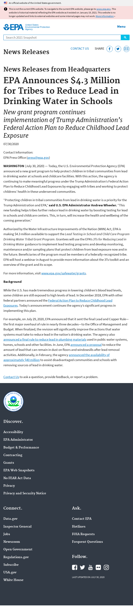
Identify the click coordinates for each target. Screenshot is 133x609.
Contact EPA (81, 519)
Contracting (12, 455)
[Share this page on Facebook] (110, 49)
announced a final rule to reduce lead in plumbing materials (44, 339)
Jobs (6, 534)
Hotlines (78, 527)
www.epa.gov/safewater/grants (63, 273)
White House (13, 580)
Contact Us (80, 48)
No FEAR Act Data (17, 478)
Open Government (17, 549)
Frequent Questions (87, 542)
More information (105, 16)
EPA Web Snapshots (19, 470)
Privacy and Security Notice (24, 493)
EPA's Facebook (74, 567)
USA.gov (9, 572)
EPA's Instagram (106, 567)
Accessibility (13, 432)
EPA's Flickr (98, 567)
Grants (8, 463)
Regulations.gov (16, 557)
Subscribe (11, 565)
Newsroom (11, 542)
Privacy (9, 486)
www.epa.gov (103, 8)
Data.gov (10, 519)
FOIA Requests (83, 534)
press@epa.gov (38, 157)
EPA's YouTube (90, 567)
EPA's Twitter (82, 567)
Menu (121, 26)
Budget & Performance (21, 447)
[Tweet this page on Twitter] (118, 49)
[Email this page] (126, 49)
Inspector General (17, 527)
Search (125, 37)
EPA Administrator (18, 440)
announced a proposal (86, 344)
